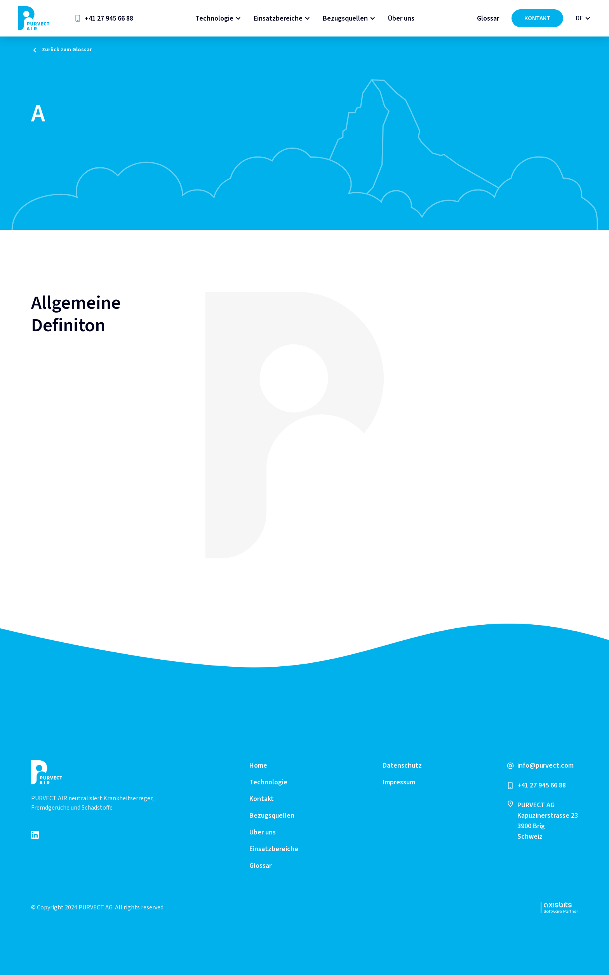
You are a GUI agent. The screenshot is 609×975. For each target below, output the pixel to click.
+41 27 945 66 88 (109, 18)
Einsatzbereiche (278, 18)
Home (258, 765)
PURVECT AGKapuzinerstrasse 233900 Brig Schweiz (547, 820)
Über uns (401, 18)
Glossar (488, 18)
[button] (218, 18)
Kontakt (261, 799)
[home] (33, 18)
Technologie (214, 18)
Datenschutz (402, 765)
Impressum (399, 782)
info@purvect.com (545, 765)
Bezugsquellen (345, 18)
